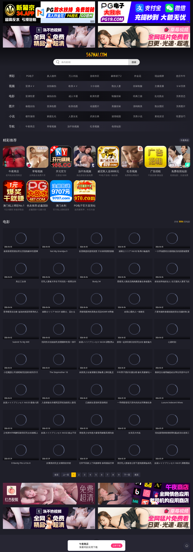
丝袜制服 (137, 86)
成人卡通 (73, 96)
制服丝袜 (116, 96)
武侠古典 (94, 116)
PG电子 (30, 76)
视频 (12, 86)
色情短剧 (116, 126)
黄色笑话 (159, 116)
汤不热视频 (73, 126)
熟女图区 (159, 106)
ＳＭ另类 (180, 86)
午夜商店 (30, 126)
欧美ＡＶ (73, 86)
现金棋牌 (159, 76)
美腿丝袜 (116, 106)
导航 (12, 126)
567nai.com (96, 55)
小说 (12, 116)
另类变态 (180, 96)
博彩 (12, 76)
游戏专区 (94, 76)
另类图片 (180, 106)
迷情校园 (116, 116)
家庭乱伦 (51, 116)
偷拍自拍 (51, 96)
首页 (56, 474)
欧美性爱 (94, 96)
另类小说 (137, 116)
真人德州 (51, 76)
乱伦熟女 (159, 96)
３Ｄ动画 (94, 86)
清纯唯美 (137, 106)
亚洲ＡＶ (30, 86)
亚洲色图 (51, 106)
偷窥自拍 (30, 106)
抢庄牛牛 (180, 76)
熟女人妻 (116, 86)
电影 (12, 96)
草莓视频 (51, 126)
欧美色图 (73, 106)
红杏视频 (94, 126)
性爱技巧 (180, 116)
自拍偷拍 (51, 86)
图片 (12, 106)
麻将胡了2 (116, 76)
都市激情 (30, 116)
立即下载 (117, 545)
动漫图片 (94, 106)
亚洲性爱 (30, 96)
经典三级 (137, 96)
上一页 (66, 474)
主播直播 (159, 86)
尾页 (137, 474)
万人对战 (73, 76)
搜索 (134, 62)
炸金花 (137, 76)
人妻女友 (73, 116)
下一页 (127, 474)
